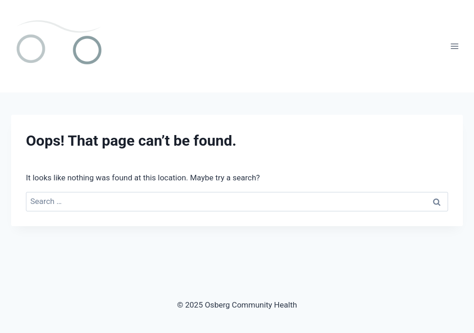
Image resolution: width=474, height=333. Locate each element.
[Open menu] (454, 46)
